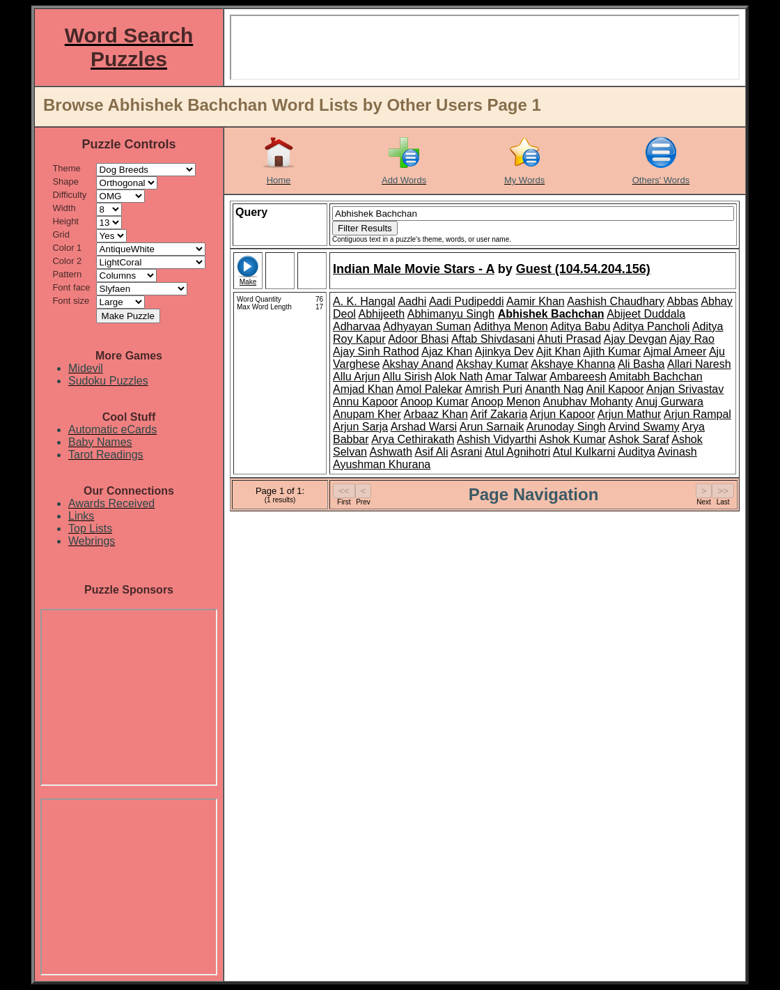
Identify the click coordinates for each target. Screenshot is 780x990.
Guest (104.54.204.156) (583, 269)
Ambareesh (578, 376)
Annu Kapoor (365, 402)
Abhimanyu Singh (450, 314)
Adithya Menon (511, 326)
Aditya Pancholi (651, 326)
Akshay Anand (417, 364)
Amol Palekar (429, 389)
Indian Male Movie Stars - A (413, 269)
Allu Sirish (407, 376)
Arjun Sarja (360, 427)
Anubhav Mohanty (588, 402)
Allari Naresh (699, 364)
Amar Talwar (516, 376)
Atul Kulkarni (584, 452)
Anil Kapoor (615, 389)
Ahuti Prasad (570, 339)
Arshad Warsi (424, 427)
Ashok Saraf (639, 439)
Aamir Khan (535, 301)
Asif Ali (431, 452)
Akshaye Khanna (573, 364)
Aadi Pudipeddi (466, 301)
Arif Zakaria (498, 414)
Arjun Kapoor (562, 414)
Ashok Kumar (572, 439)
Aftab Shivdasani (493, 339)
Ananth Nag (554, 389)
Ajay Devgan (635, 339)
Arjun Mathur (630, 414)
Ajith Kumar (612, 351)
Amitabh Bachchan (655, 376)
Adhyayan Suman (427, 326)
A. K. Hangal (364, 301)
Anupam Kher (367, 414)
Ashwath (390, 452)
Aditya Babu (580, 326)
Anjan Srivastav (685, 389)
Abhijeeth (381, 314)
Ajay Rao (692, 339)
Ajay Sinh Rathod (376, 351)
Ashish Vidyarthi (496, 439)
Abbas (682, 301)
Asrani (466, 452)
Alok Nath (459, 376)
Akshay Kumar (492, 364)
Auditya (636, 452)
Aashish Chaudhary (615, 301)
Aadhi (412, 301)
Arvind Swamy (643, 427)
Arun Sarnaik (492, 427)
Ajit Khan (558, 351)
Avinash (677, 452)
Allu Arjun (356, 376)
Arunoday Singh (566, 427)
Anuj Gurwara (669, 402)
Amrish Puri (493, 389)
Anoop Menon (505, 402)
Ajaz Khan (446, 351)
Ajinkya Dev (504, 351)
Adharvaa (357, 326)
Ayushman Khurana (381, 464)
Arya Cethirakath (412, 439)
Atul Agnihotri (517, 452)
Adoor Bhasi (418, 339)
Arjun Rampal (697, 414)
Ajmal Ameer (675, 351)
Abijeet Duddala (646, 314)
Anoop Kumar (434, 402)
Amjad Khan (363, 389)
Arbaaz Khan (435, 414)
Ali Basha (641, 364)
